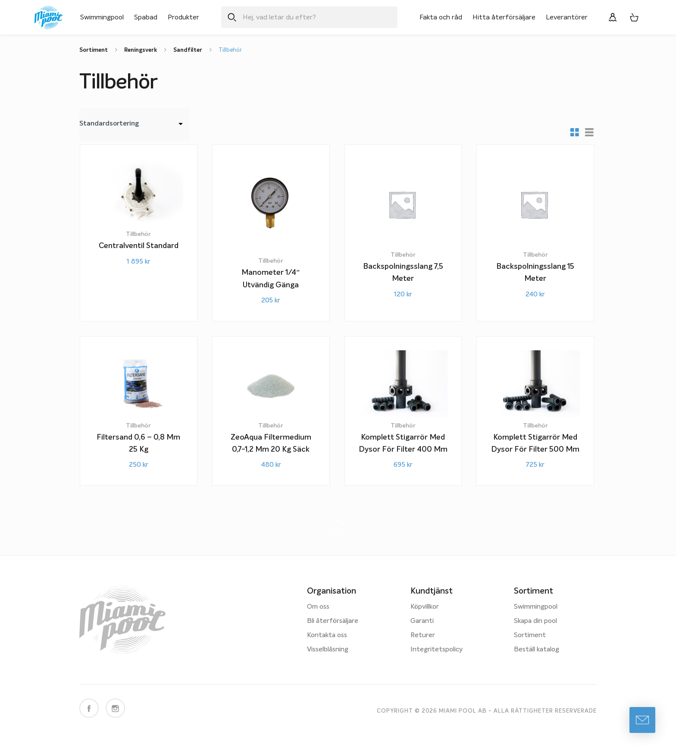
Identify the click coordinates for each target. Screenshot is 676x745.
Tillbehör (230, 50)
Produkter (183, 17)
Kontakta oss (327, 635)
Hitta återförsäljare (504, 17)
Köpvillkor (424, 607)
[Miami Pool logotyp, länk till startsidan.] (48, 17)
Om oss (318, 607)
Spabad (145, 17)
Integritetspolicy (436, 649)
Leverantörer (567, 17)
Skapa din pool (535, 621)
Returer (422, 635)
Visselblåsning (327, 649)
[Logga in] (612, 17)
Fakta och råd (440, 17)
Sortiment (530, 635)
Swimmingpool (102, 17)
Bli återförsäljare (332, 621)
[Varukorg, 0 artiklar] (634, 17)
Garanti (422, 621)
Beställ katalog (536, 649)
